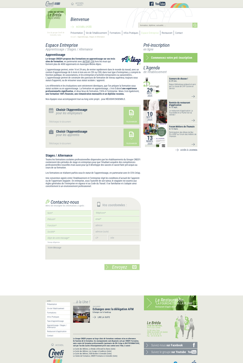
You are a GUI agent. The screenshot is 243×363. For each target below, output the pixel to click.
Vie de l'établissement (96, 32)
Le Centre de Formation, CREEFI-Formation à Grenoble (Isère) (95, 356)
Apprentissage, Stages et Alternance (91, 37)
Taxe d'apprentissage (55, 321)
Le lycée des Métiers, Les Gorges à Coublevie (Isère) (92, 351)
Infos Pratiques (131, 32)
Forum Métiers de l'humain (182, 126)
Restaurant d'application (56, 331)
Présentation (77, 32)
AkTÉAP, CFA (88, 61)
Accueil (73, 37)
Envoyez (124, 267)
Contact (179, 32)
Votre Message (93, 252)
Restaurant (167, 32)
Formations (115, 32)
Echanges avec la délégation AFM (113, 309)
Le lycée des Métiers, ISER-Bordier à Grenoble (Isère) (92, 354)
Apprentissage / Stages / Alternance (56, 326)
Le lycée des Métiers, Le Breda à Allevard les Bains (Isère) (94, 349)
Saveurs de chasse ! (178, 78)
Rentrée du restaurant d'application (179, 103)
